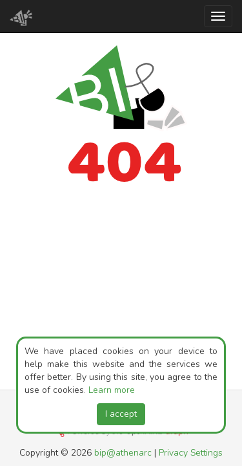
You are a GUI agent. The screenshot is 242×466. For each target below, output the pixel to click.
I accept (121, 414)
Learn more (111, 390)
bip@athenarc (123, 453)
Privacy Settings (191, 453)
